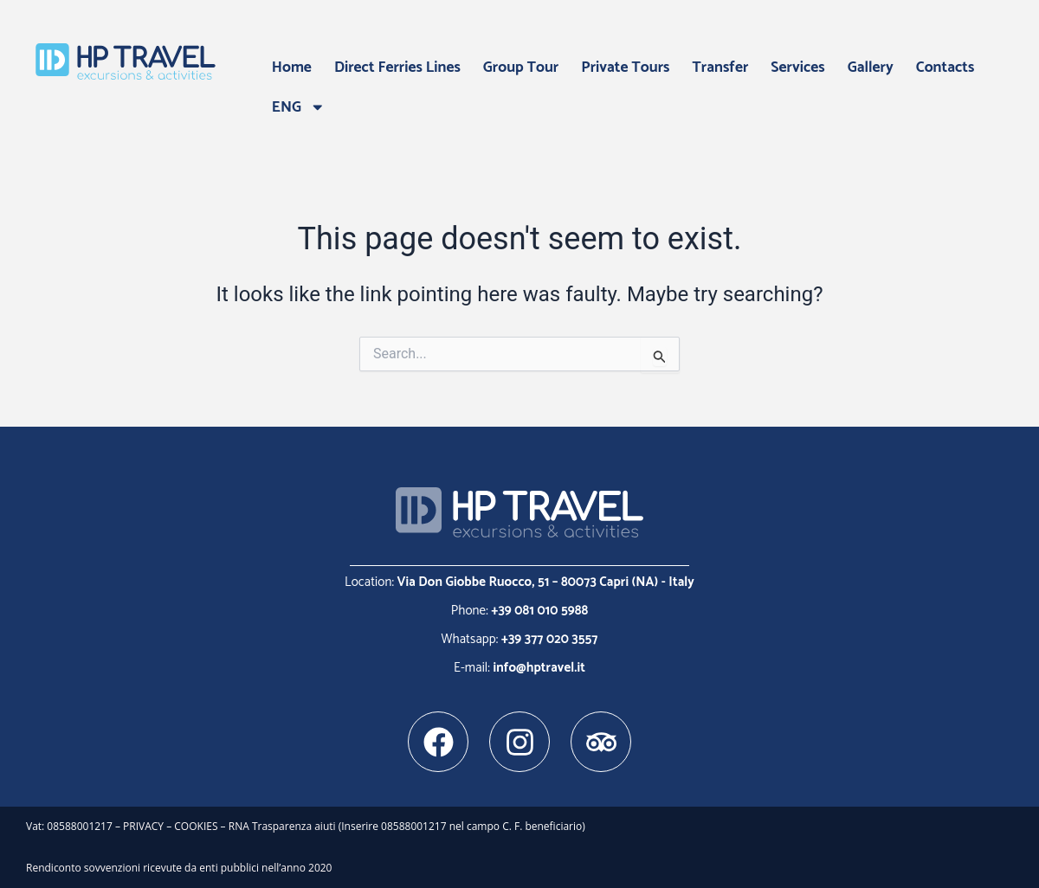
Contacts (945, 67)
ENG (299, 107)
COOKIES (195, 826)
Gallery (871, 67)
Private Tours (625, 67)
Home (292, 67)
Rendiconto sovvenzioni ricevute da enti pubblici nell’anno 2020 (179, 867)
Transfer (720, 67)
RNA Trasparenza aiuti (284, 826)
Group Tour (520, 67)
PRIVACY (143, 826)
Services (797, 67)
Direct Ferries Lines (397, 67)
